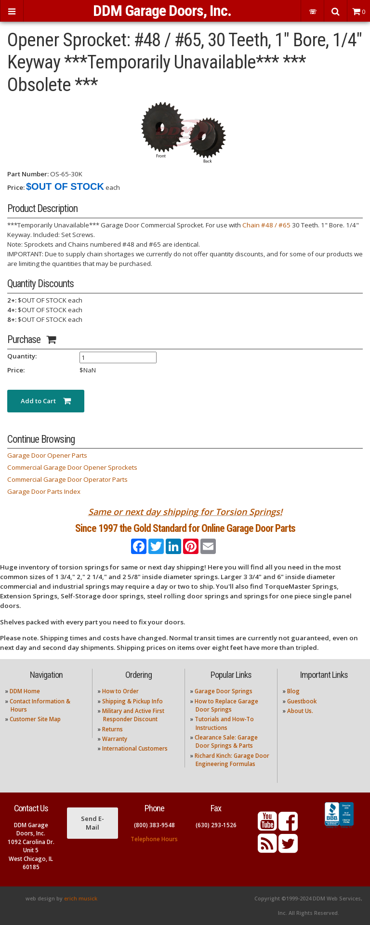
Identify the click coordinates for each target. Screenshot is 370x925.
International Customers (135, 748)
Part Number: (28, 174)
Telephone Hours (154, 839)
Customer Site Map (35, 719)
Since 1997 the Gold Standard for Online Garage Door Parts (185, 528)
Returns (112, 729)
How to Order (120, 691)
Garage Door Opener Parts (47, 455)
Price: (16, 187)
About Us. (300, 710)
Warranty (114, 738)
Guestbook (302, 701)
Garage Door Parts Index (43, 491)
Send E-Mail (92, 823)
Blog (293, 691)
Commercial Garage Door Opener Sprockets (72, 467)
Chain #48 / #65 (266, 225)
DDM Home (25, 691)
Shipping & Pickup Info (132, 701)
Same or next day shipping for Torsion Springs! (185, 511)
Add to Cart (46, 400)
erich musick (80, 898)
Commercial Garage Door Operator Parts (67, 479)
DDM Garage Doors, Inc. (162, 10)
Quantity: (22, 356)
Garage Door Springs (223, 691)
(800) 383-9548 (154, 825)
